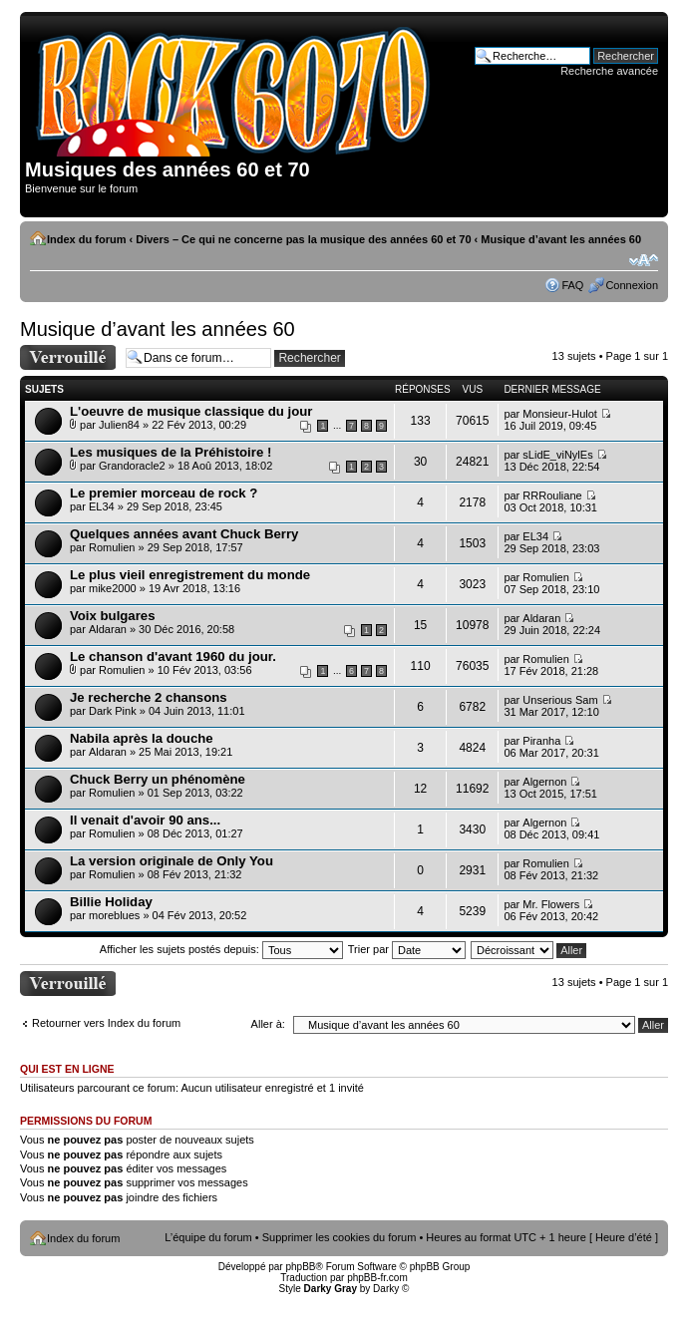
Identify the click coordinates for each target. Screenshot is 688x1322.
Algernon (544, 782)
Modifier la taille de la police (643, 260)
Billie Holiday (111, 901)
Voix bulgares (113, 615)
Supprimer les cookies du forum (339, 1237)
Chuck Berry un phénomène (157, 779)
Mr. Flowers (550, 904)
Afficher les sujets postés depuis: (221, 949)
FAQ (572, 285)
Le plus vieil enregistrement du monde (190, 574)
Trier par (407, 949)
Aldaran (108, 629)
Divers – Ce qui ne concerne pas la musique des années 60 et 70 (303, 239)
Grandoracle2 (132, 466)
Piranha (541, 741)
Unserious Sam (559, 700)
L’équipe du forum (208, 1237)
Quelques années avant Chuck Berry (184, 533)
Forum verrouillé (68, 357)
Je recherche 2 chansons (148, 697)
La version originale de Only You (171, 860)
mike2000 (113, 588)
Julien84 (119, 425)
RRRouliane (551, 495)
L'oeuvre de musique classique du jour (191, 411)
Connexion (631, 285)
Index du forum (86, 239)
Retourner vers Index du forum (106, 1023)
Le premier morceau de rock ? (163, 493)
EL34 (102, 506)
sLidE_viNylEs (557, 455)
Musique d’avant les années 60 (561, 239)
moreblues (114, 915)
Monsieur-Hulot (559, 414)
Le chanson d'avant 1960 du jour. (173, 656)
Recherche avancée (609, 71)
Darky (386, 1288)
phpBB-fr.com (377, 1277)
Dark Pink (113, 711)
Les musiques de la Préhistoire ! (170, 452)
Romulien (112, 547)
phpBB (300, 1266)
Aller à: (268, 1024)
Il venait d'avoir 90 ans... (145, 820)
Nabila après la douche (141, 738)
